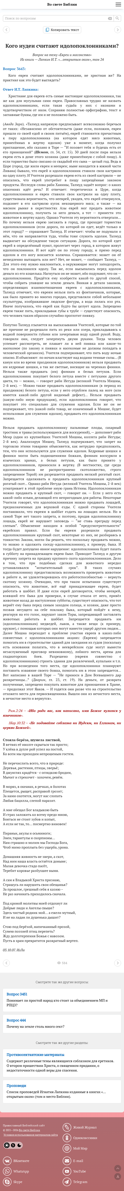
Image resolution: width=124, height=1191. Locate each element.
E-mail (78, 1161)
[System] (13, 1145)
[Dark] (19, 1145)
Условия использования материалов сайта (31, 1135)
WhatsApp (21, 1171)
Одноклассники (85, 1138)
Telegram (80, 1182)
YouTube (79, 1171)
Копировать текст (65, 30)
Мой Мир (80, 1148)
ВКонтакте (21, 1161)
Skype (17, 1182)
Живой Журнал (85, 1127)
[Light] (7, 1145)
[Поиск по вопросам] (62, 18)
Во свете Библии (62, 4)
